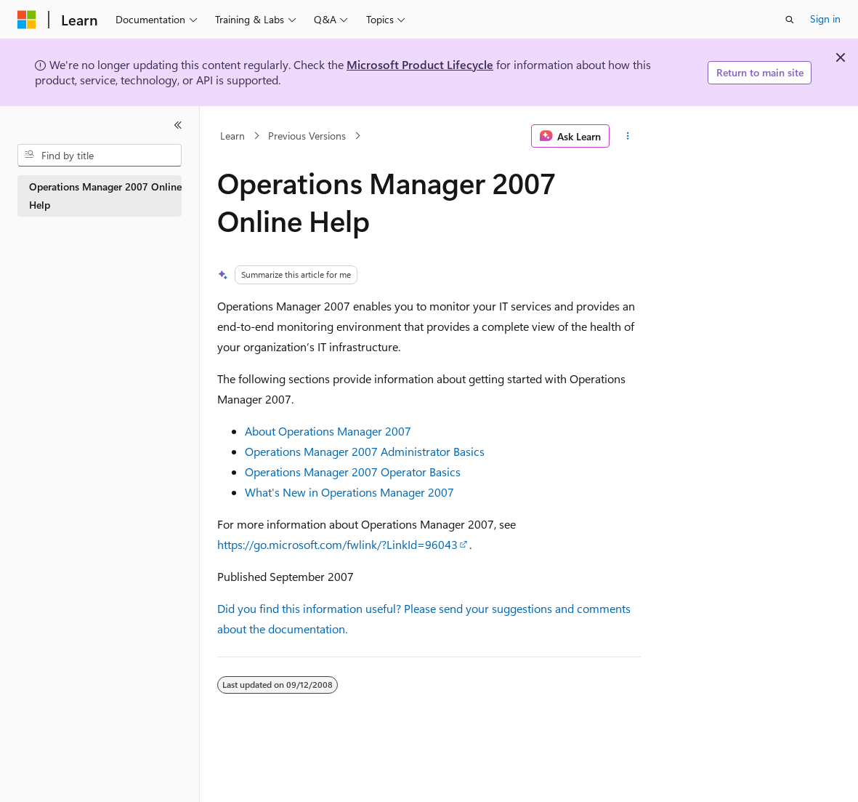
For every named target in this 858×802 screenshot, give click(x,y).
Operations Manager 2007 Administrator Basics (365, 451)
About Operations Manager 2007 (328, 430)
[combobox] (99, 155)
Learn (232, 136)
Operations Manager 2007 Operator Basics (353, 471)
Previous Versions (307, 136)
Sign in (825, 18)
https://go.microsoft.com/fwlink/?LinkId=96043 (337, 544)
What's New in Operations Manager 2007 (349, 492)
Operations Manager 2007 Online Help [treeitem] (105, 196)
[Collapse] (178, 125)
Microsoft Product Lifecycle (420, 64)
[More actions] (628, 136)
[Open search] (789, 20)
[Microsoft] (26, 19)
